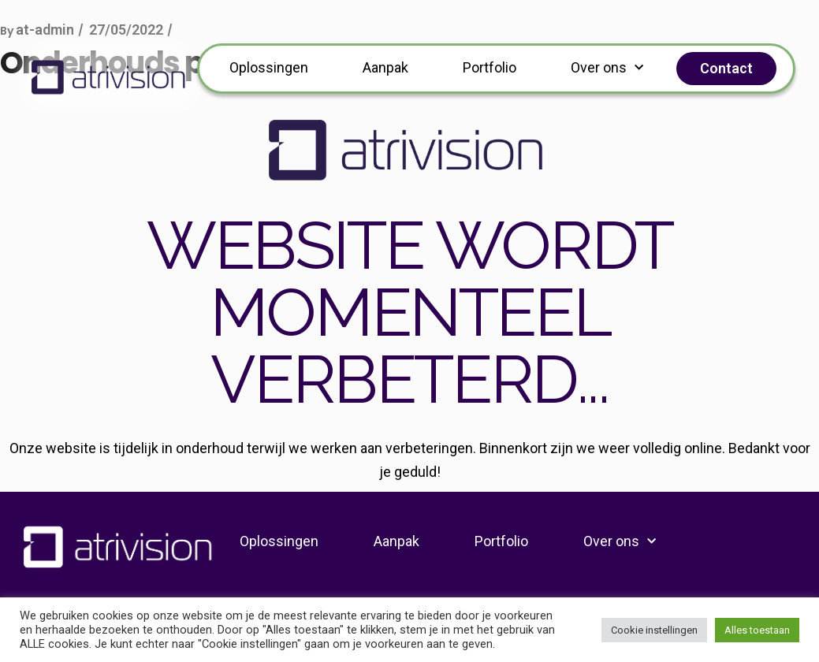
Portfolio (489, 67)
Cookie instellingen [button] (654, 630)
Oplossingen (268, 67)
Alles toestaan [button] (757, 630)
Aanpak (385, 67)
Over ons (607, 68)
